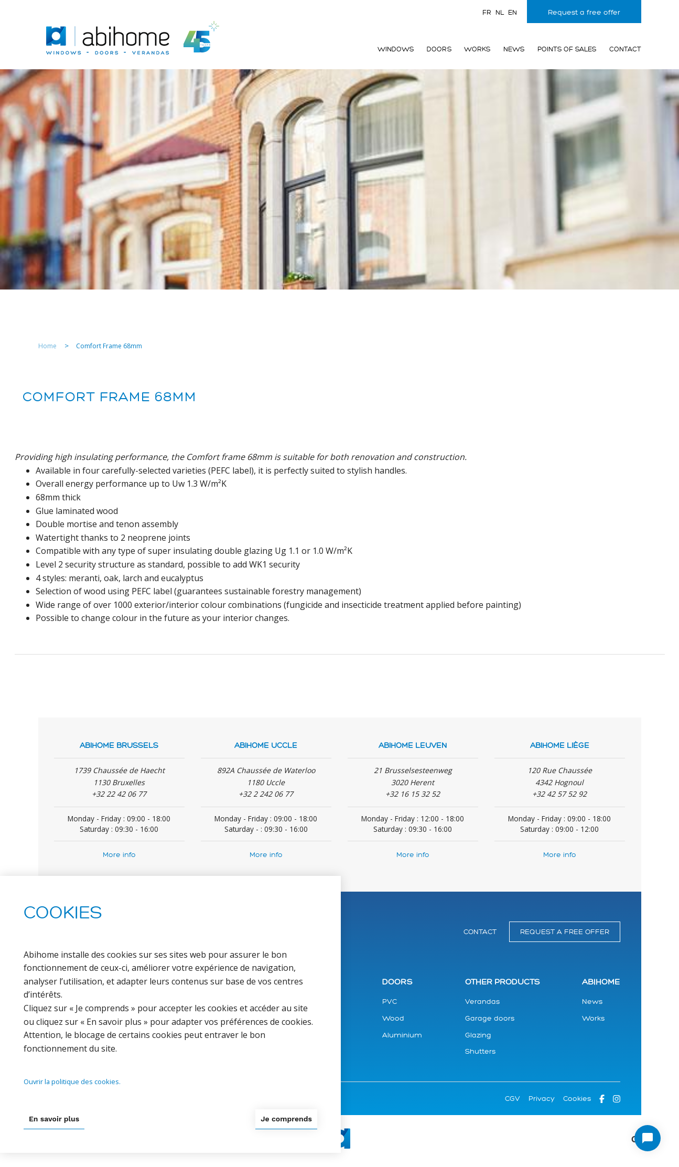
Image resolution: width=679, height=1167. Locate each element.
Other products (502, 982)
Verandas (482, 1001)
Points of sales (566, 49)
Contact (625, 49)
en (512, 12)
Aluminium (402, 1035)
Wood (393, 1018)
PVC (389, 1001)
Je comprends (286, 1119)
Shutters (480, 1051)
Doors (439, 49)
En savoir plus (54, 1119)
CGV (512, 1098)
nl (499, 12)
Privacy (542, 1098)
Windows (396, 49)
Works (477, 49)
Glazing (478, 1035)
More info (119, 855)
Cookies (577, 1098)
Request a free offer (584, 12)
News (513, 49)
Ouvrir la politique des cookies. (72, 1081)
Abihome (601, 982)
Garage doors (489, 1018)
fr (486, 12)
